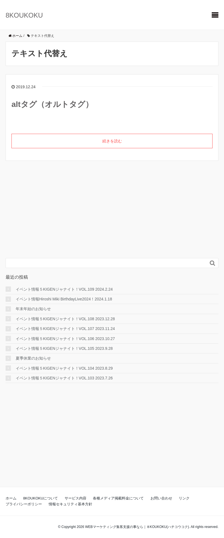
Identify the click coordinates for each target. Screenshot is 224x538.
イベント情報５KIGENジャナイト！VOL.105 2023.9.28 (64, 348)
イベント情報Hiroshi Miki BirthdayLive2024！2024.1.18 (64, 299)
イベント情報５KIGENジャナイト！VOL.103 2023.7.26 (64, 378)
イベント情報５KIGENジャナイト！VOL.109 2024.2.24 (64, 289)
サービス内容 (75, 498)
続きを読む (112, 141)
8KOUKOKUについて (40, 498)
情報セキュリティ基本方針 (70, 504)
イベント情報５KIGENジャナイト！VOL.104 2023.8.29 (64, 368)
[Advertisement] (47, 216)
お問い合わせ (161, 498)
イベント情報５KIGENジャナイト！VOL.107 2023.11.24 (65, 328)
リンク (184, 498)
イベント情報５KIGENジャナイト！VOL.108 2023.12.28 (65, 319)
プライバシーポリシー (24, 504)
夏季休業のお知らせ (33, 358)
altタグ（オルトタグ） (52, 104)
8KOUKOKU (24, 15)
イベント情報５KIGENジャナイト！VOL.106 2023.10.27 (65, 338)
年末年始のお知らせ (33, 309)
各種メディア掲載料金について (118, 498)
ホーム (11, 498)
